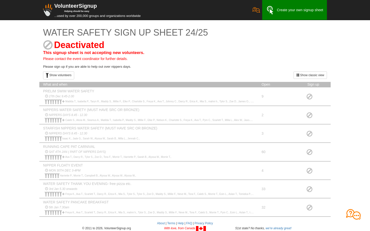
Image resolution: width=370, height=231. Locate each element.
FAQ (189, 223)
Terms (171, 223)
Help (181, 223)
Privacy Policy (203, 223)
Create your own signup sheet (294, 10)
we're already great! (279, 228)
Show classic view (310, 75)
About (161, 223)
